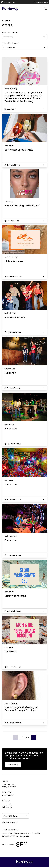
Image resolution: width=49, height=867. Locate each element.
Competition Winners (10, 836)
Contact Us (35, 833)
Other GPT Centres (11, 816)
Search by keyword (10, 32)
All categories (9, 47)
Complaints (24, 836)
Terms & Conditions (21, 833)
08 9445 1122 (9, 795)
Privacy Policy (7, 833)
